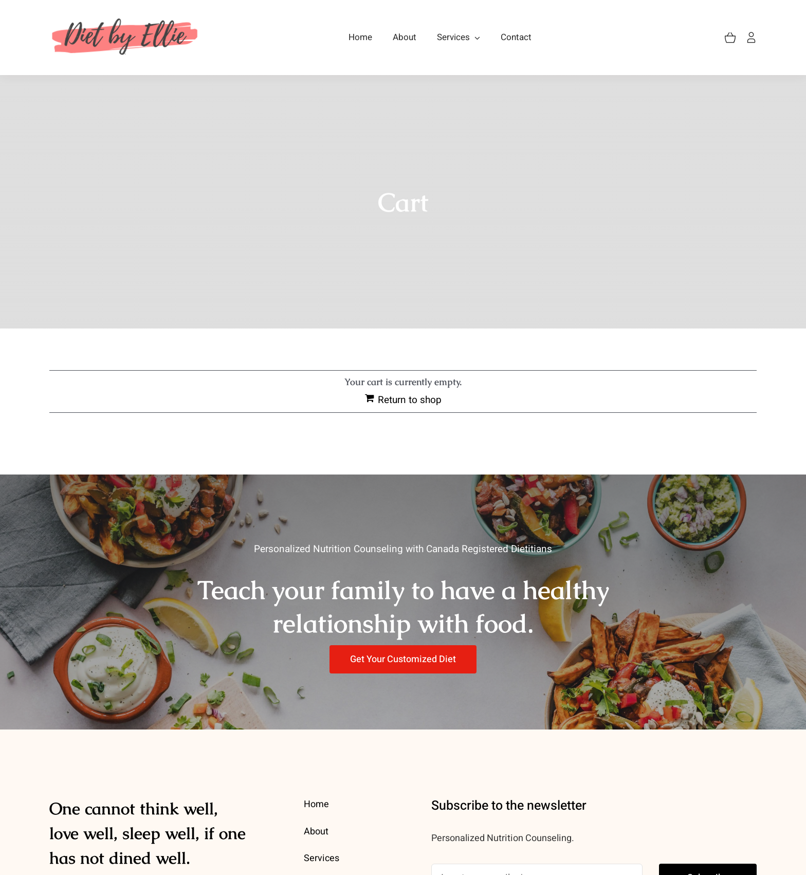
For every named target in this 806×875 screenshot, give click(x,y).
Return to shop (410, 400)
